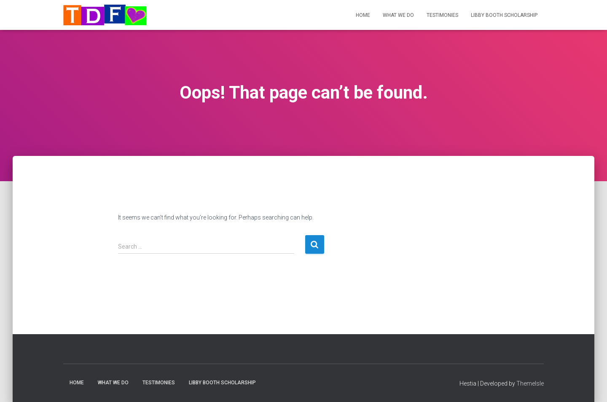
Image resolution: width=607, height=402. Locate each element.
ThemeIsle (530, 383)
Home (363, 15)
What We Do (398, 15)
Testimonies (442, 15)
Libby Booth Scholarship (504, 15)
